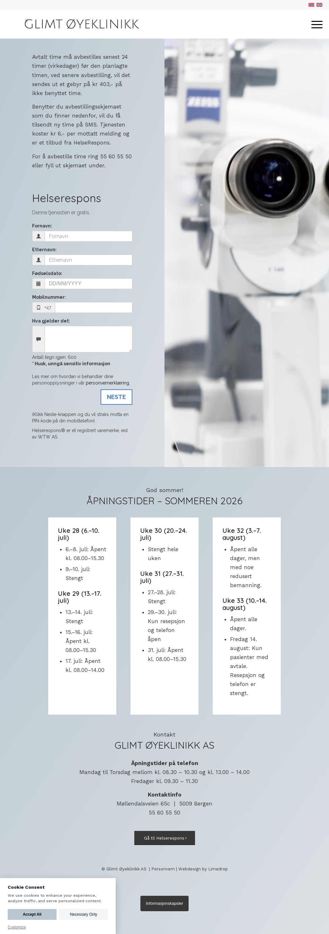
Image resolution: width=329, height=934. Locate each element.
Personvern (163, 869)
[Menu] (315, 24)
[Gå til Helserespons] (164, 838)
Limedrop (218, 869)
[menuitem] (315, 24)
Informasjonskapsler (164, 903)
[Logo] (79, 24)
